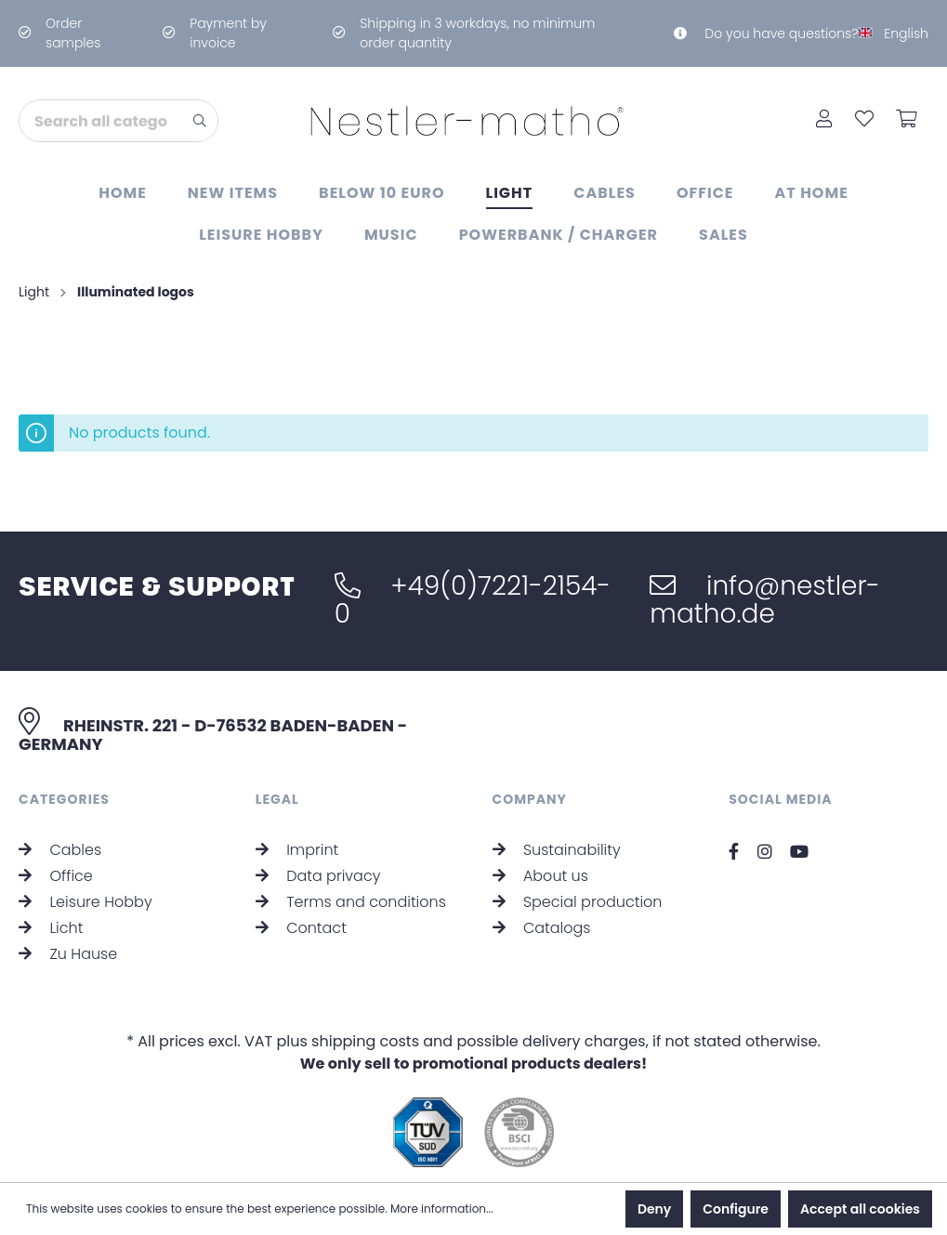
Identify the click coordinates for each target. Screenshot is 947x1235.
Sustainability (557, 850)
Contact (301, 928)
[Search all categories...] (101, 120)
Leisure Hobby (85, 902)
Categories (64, 799)
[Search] (199, 120)
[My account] (824, 120)
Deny (654, 1209)
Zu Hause (68, 954)
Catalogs (542, 928)
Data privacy (318, 876)
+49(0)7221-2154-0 (473, 600)
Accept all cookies (860, 1209)
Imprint (297, 850)
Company (530, 799)
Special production (578, 902)
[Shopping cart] (906, 120)
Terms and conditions (351, 902)
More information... (441, 1208)
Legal (277, 799)
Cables (60, 850)
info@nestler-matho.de (765, 600)
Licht (51, 928)
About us (540, 876)
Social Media (780, 799)
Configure (736, 1209)
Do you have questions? (766, 33)
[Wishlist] (864, 120)
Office (56, 876)
